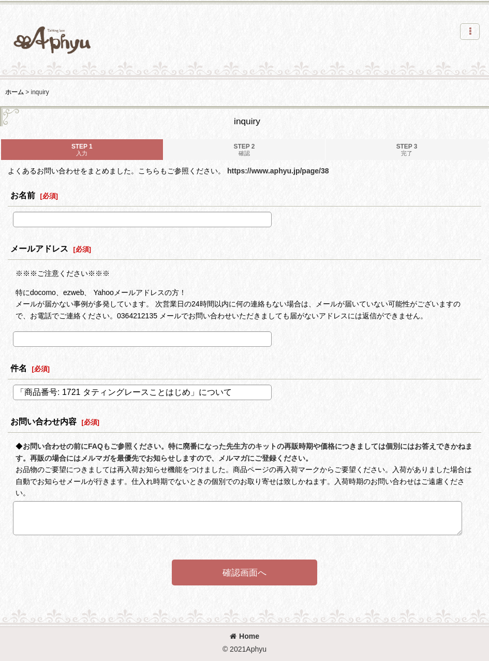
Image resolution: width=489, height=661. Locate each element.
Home (244, 636)
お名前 (22, 195)
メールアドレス (39, 248)
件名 (18, 368)
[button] (470, 31)
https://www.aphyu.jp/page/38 (278, 171)
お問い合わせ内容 (43, 421)
